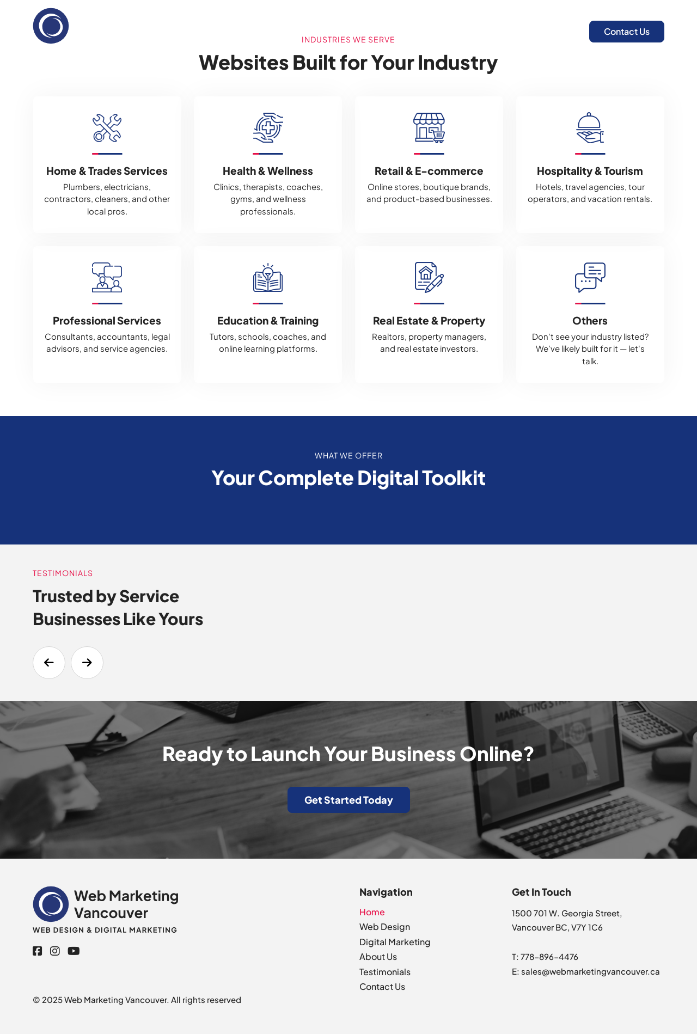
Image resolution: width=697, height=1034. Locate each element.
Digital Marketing (476, 30)
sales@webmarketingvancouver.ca (590, 971)
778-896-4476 (549, 956)
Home (335, 30)
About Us (549, 30)
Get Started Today (348, 799)
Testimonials (385, 971)
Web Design (394, 30)
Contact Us (627, 31)
